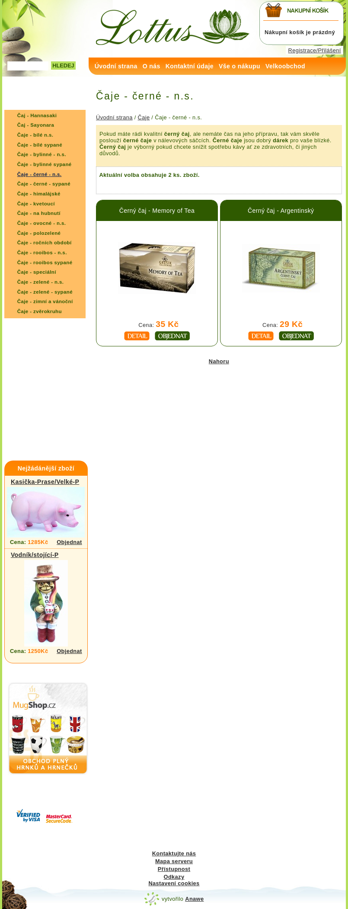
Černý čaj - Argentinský (281, 210)
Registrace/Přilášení (314, 50)
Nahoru (219, 361)
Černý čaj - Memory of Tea (157, 210)
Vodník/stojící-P (35, 554)
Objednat (69, 542)
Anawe (194, 899)
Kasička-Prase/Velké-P (45, 481)
